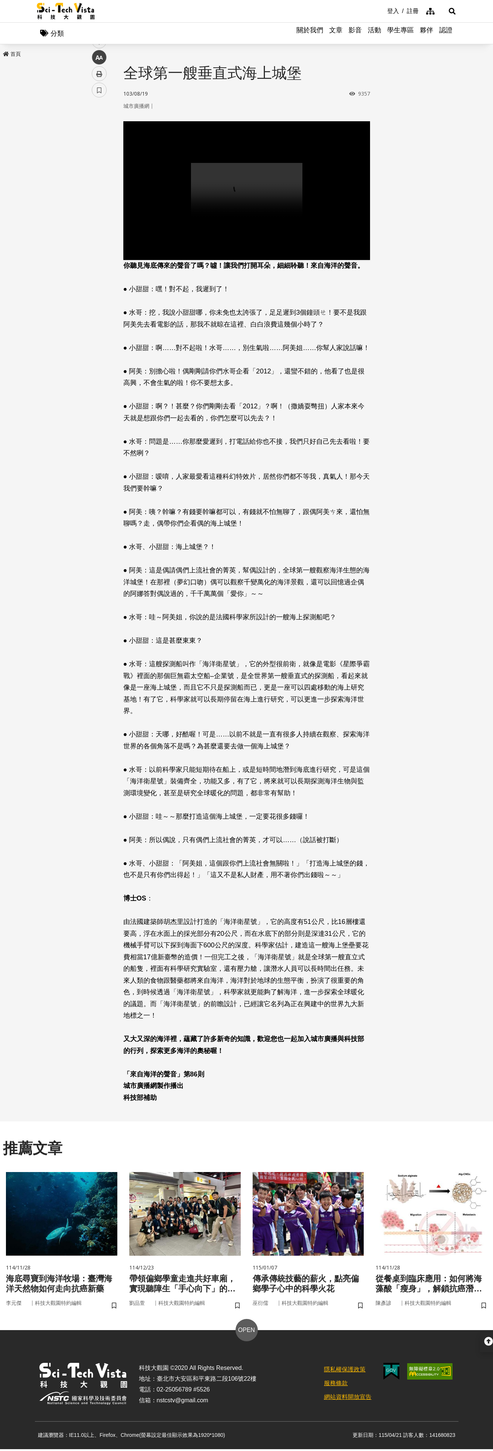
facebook (99, 142)
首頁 (12, 55)
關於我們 (309, 33)
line (96, 175)
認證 (446, 33)
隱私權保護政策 (345, 1371)
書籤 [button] (99, 223)
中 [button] (99, 191)
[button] (447, 11)
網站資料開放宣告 (348, 1399)
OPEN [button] (246, 1332)
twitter (99, 158)
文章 (336, 33)
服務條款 (336, 1385)
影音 (355, 33)
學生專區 (400, 33)
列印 (99, 207)
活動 (374, 33)
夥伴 (426, 33)
